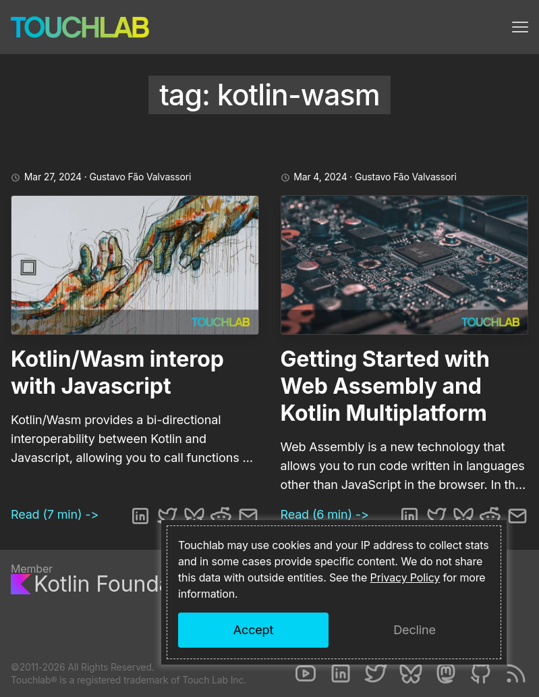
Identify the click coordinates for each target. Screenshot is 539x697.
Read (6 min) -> (325, 514)
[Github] (481, 674)
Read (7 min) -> (54, 514)
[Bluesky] (411, 674)
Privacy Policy (405, 577)
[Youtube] (305, 674)
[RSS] (516, 674)
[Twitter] (376, 674)
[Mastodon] (446, 674)
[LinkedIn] (341, 674)
